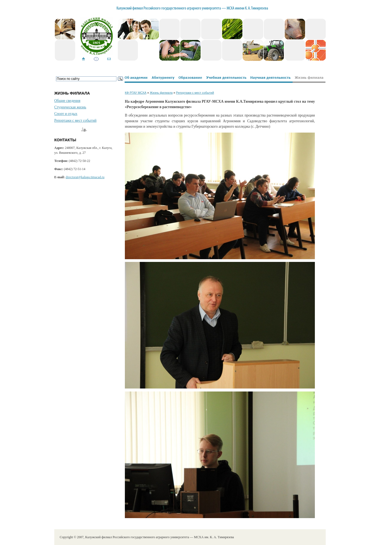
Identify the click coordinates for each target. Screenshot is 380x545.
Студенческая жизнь (70, 107)
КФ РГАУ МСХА (135, 92)
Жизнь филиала (161, 92)
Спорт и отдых (65, 114)
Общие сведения (67, 101)
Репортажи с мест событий (75, 120)
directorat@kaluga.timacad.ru (85, 177)
